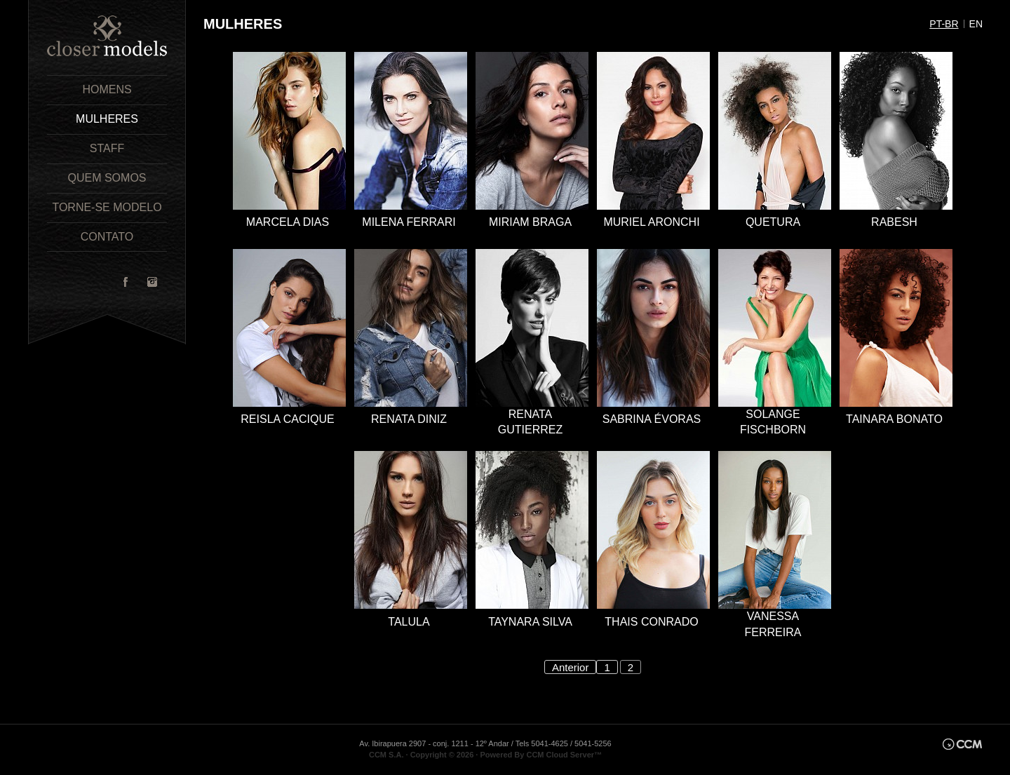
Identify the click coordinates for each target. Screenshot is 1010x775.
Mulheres (107, 119)
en (976, 24)
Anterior (570, 667)
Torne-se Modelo (106, 207)
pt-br (943, 24)
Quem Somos (106, 178)
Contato (107, 237)
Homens (106, 89)
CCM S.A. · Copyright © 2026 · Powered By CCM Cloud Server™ (485, 754)
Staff (107, 148)
